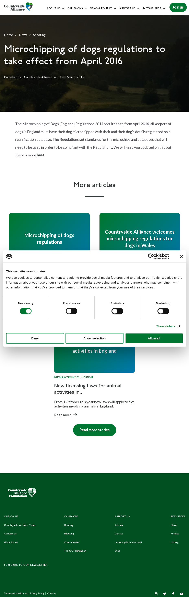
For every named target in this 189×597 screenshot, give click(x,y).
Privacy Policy (37, 594)
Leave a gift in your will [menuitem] (128, 542)
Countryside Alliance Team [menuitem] (19, 525)
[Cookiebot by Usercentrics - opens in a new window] (151, 256)
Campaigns (75, 8)
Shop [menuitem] (117, 551)
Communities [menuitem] (72, 542)
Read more (62, 415)
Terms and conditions (15, 594)
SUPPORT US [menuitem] (122, 516)
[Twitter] (164, 593)
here (40, 155)
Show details (165, 326)
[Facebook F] (173, 593)
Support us (127, 8)
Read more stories (95, 430)
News (23, 35)
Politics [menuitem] (175, 534)
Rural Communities (67, 377)
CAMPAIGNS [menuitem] (71, 516)
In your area (152, 8)
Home (8, 35)
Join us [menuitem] (119, 525)
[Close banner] (181, 256)
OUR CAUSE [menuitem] (11, 516)
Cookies (51, 594)
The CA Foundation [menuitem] (75, 551)
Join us (178, 7)
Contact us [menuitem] (10, 534)
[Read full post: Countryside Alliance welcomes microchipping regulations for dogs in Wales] (139, 238)
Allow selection (94, 338)
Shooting (39, 35)
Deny (35, 338)
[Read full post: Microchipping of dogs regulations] (49, 238)
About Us (53, 8)
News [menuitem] (174, 525)
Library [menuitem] (175, 542)
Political (87, 377)
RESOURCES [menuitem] (178, 516)
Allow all (154, 338)
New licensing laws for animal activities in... (88, 389)
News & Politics (101, 8)
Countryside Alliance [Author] (38, 77)
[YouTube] (181, 593)
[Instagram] (156, 593)
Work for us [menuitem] (11, 542)
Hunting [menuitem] (68, 525)
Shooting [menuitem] (69, 534)
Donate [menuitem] (119, 534)
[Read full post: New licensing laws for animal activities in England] (94, 347)
